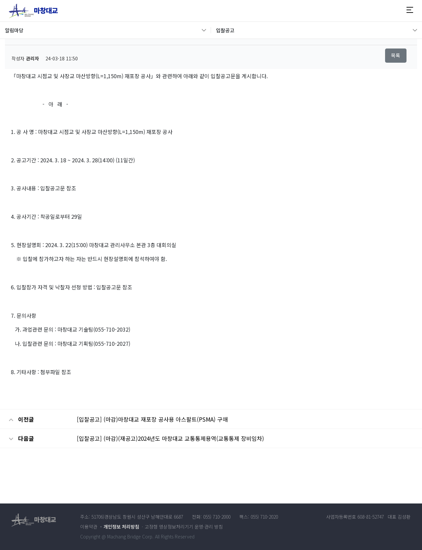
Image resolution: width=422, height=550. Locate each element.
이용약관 (88, 526)
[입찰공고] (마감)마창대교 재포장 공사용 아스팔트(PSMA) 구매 (152, 419)
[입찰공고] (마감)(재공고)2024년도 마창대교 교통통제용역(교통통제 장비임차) (170, 438)
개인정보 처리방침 (121, 526)
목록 (395, 55)
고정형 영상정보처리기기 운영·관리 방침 (184, 526)
